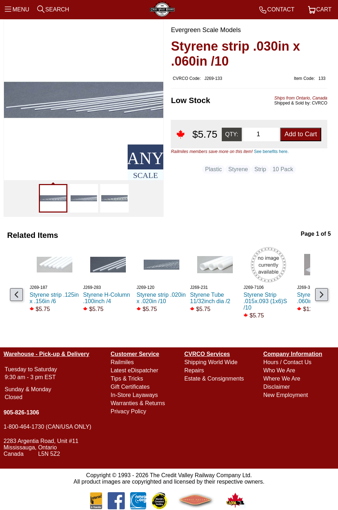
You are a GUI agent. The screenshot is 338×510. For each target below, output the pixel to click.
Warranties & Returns (138, 403)
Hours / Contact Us (287, 362)
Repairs (194, 370)
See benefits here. (271, 151)
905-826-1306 (21, 412)
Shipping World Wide (210, 362)
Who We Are (279, 370)
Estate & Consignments (214, 379)
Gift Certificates (130, 387)
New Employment (285, 395)
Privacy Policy (128, 411)
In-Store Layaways (134, 395)
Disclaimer (276, 387)
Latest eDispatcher (134, 370)
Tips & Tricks (127, 379)
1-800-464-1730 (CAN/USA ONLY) (47, 427)
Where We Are (281, 379)
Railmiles (122, 362)
